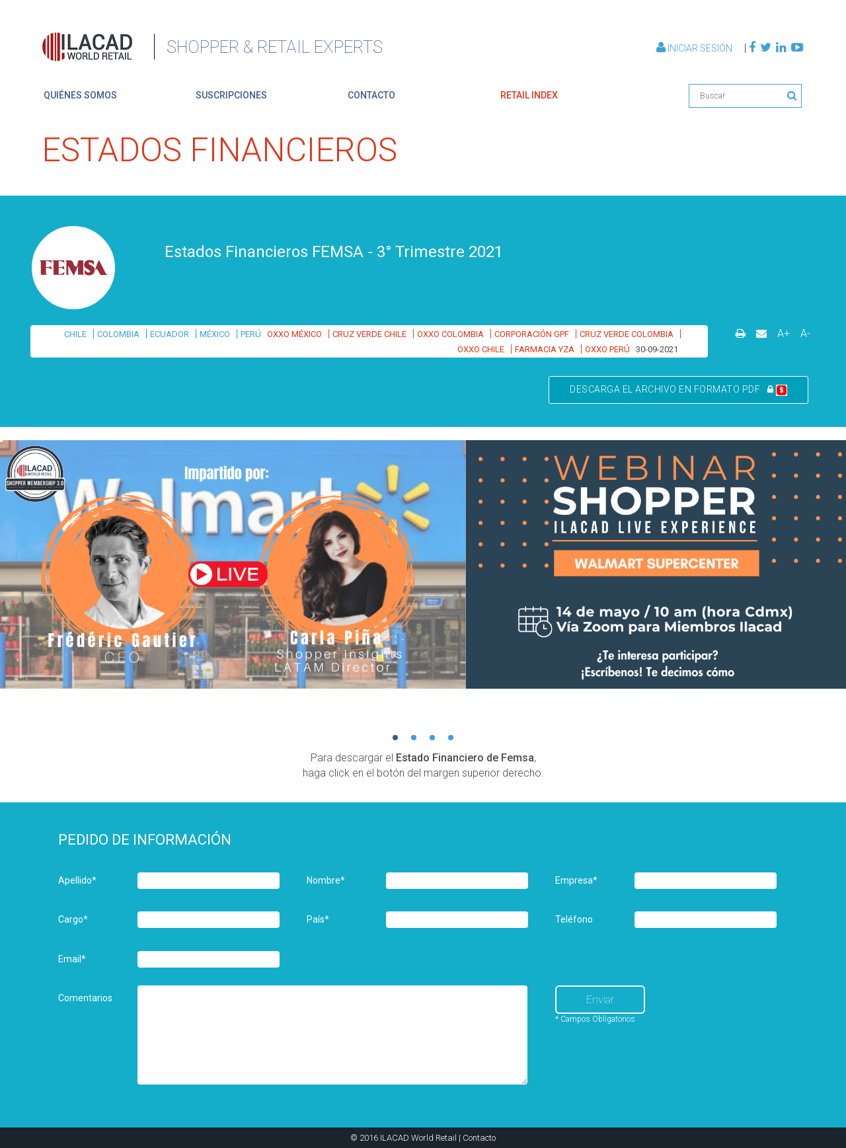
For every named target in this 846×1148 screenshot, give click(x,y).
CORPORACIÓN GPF (531, 334)
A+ (783, 333)
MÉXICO (215, 334)
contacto (371, 95)
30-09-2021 (657, 349)
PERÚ (251, 334)
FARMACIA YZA (544, 349)
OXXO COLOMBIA (450, 334)
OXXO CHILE (480, 349)
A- (805, 333)
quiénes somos (80, 95)
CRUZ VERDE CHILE (369, 334)
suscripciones (231, 95)
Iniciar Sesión (695, 48)
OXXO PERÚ (607, 349)
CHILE (75, 334)
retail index (529, 95)
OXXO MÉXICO (294, 334)
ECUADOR (169, 334)
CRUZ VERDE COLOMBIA (626, 334)
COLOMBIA (118, 334)
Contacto (479, 1138)
